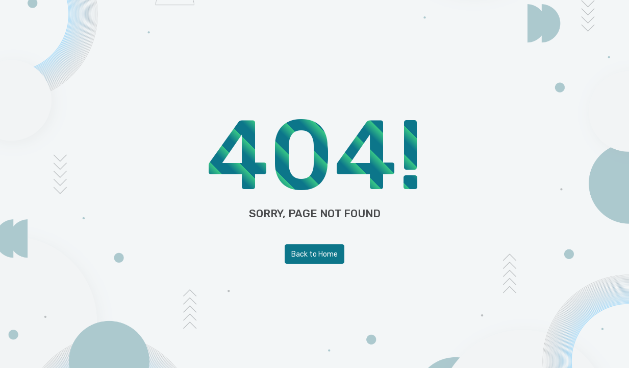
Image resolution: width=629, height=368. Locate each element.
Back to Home (314, 254)
